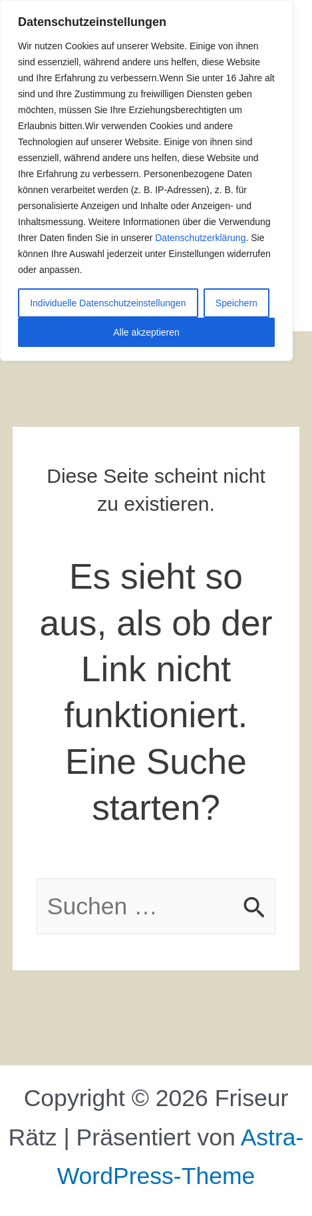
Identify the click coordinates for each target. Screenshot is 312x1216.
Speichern (236, 303)
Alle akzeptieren (146, 332)
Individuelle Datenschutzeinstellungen (108, 303)
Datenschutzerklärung (200, 237)
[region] (146, 180)
